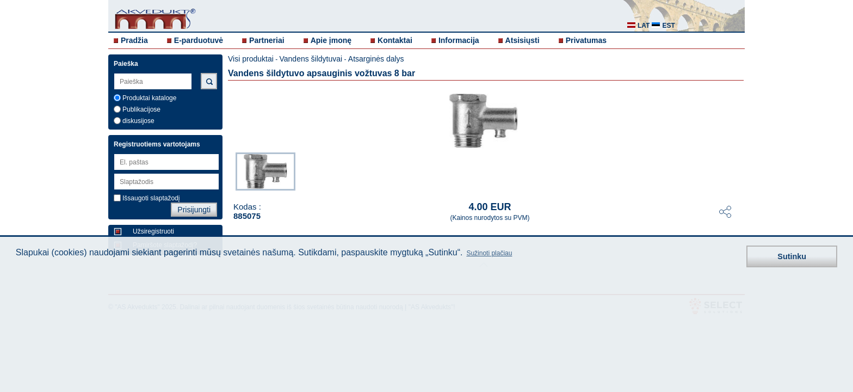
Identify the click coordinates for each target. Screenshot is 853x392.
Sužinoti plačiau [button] (489, 253)
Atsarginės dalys (376, 58)
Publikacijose (141, 109)
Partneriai (267, 40)
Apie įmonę (331, 40)
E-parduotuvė (198, 40)
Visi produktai (251, 58)
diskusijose (138, 121)
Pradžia (134, 40)
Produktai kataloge (149, 98)
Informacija (458, 40)
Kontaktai (395, 40)
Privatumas (586, 40)
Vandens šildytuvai (310, 58)
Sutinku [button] (791, 256)
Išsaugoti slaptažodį (151, 198)
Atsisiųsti (522, 40)
